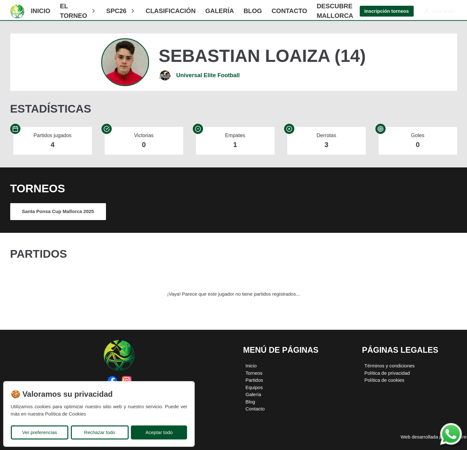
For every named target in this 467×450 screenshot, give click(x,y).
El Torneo (78, 11)
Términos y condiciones (390, 365)
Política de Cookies (65, 414)
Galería (219, 10)
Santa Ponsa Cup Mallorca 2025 (58, 211)
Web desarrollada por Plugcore (434, 436)
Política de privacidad (387, 373)
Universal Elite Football (208, 75)
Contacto (289, 10)
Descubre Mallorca (335, 11)
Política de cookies (384, 380)
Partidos (254, 380)
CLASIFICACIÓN (171, 10)
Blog (253, 10)
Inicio (40, 10)
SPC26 (121, 10)
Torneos (253, 373)
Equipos (254, 387)
